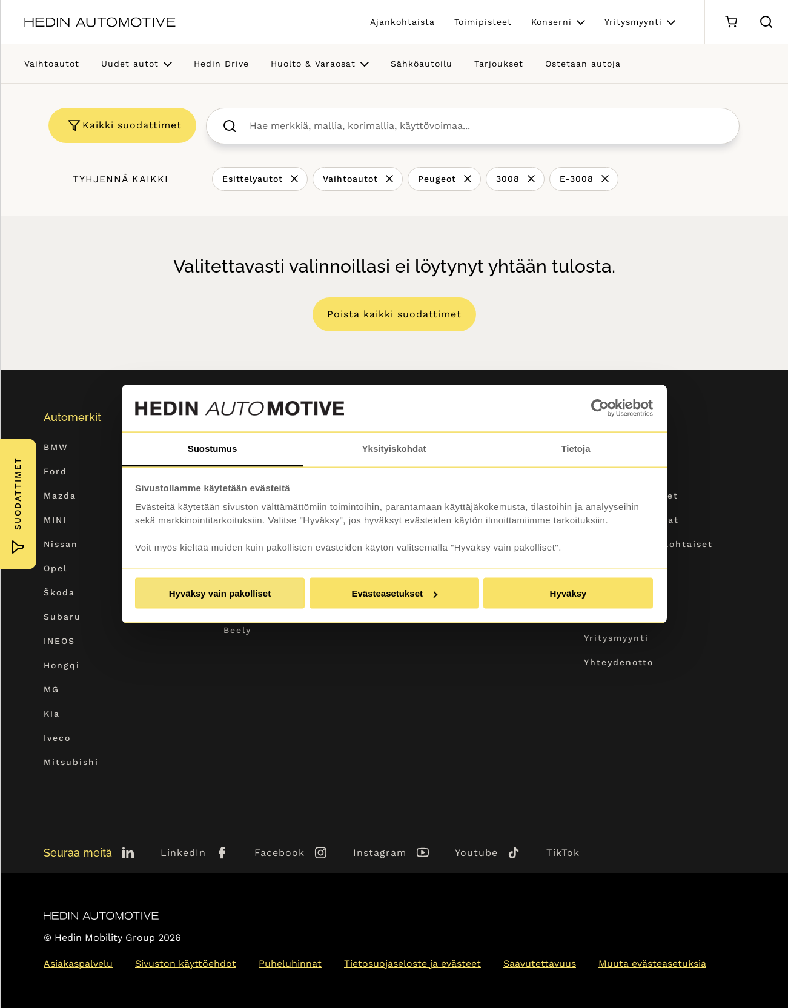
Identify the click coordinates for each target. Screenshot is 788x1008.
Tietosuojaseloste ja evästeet (412, 963)
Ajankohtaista (402, 22)
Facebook (279, 852)
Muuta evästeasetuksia (652, 963)
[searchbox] (485, 126)
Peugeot (437, 179)
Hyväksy (568, 593)
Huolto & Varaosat (313, 63)
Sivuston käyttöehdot (185, 963)
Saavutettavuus (539, 963)
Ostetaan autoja (583, 63)
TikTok (563, 852)
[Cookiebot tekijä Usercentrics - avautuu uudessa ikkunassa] (600, 408)
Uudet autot (130, 63)
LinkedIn (183, 852)
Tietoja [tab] (575, 448)
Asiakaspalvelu (78, 963)
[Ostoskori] (731, 22)
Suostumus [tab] (212, 448)
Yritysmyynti (633, 22)
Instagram (379, 852)
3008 (508, 179)
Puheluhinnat (290, 963)
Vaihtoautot (51, 63)
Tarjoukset (498, 63)
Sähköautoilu (421, 63)
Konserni (551, 22)
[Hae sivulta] (766, 21)
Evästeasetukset (394, 593)
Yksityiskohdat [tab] (394, 448)
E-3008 (577, 179)
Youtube (476, 852)
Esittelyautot (252, 179)
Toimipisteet (483, 22)
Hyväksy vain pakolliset (220, 593)
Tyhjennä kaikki (120, 179)
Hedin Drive (221, 63)
